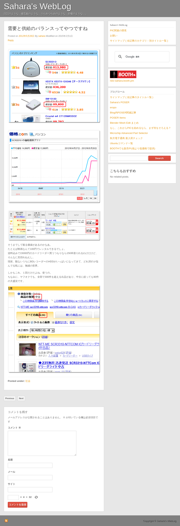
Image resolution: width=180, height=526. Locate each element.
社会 (27, 381)
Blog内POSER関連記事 (123, 112)
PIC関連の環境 (118, 30)
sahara (41, 36)
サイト (11, 484)
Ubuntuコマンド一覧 (121, 143)
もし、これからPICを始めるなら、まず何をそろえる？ (140, 128)
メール (11, 471)
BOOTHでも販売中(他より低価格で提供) (132, 148)
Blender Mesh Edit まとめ (124, 122)
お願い (113, 35)
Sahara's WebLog (37, 6)
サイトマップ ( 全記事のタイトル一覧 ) (131, 97)
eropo (113, 107)
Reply (11, 40)
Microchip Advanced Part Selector (129, 133)
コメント (14, 427)
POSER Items (118, 117)
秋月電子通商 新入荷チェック (126, 138)
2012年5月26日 (26, 36)
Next (21, 398)
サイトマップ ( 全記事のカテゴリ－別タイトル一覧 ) (139, 40)
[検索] (141, 56)
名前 (10, 459)
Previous (9, 398)
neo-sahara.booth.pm (122, 80)
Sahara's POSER (119, 102)
